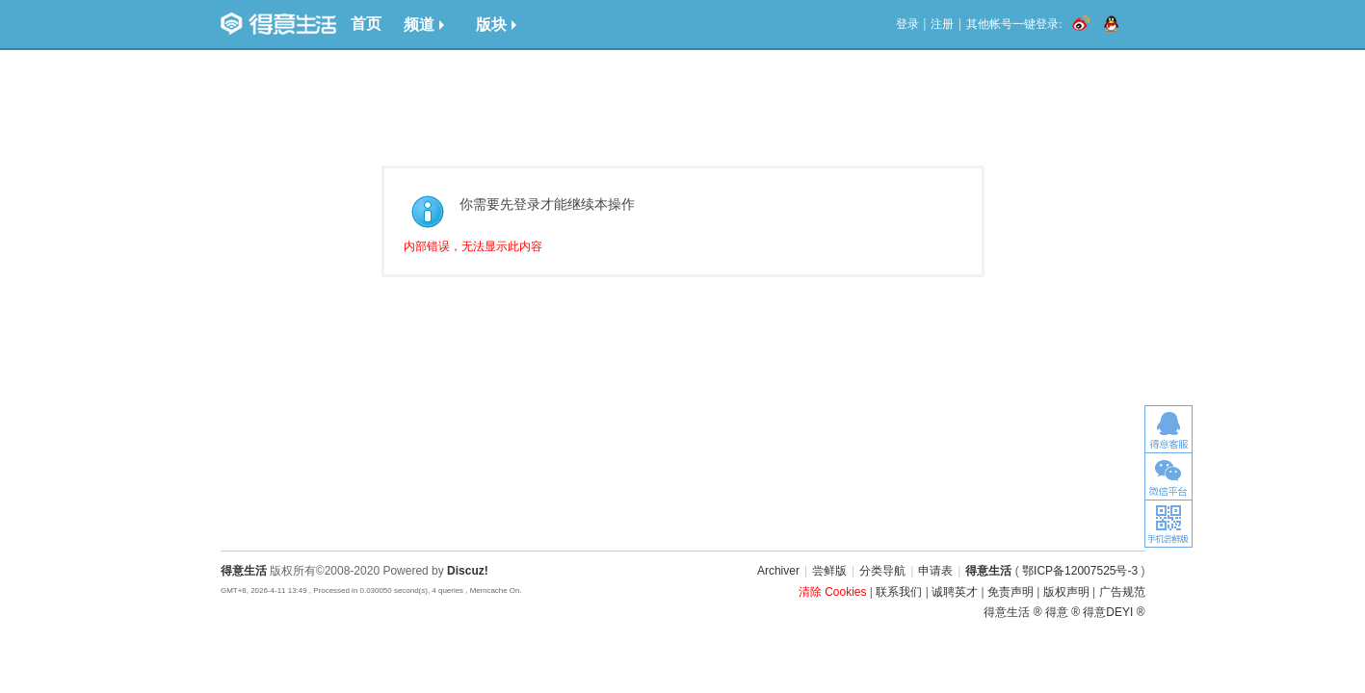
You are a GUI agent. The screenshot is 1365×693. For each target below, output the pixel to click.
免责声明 (1010, 592)
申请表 (935, 571)
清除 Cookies (833, 592)
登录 (907, 24)
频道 (424, 24)
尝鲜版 (829, 571)
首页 (366, 23)
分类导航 (882, 571)
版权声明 (1066, 592)
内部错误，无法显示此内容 (473, 246)
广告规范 (1122, 592)
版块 (496, 24)
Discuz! (467, 571)
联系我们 (899, 592)
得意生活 (988, 571)
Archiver (778, 571)
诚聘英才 (955, 592)
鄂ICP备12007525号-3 (1080, 571)
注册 (942, 24)
